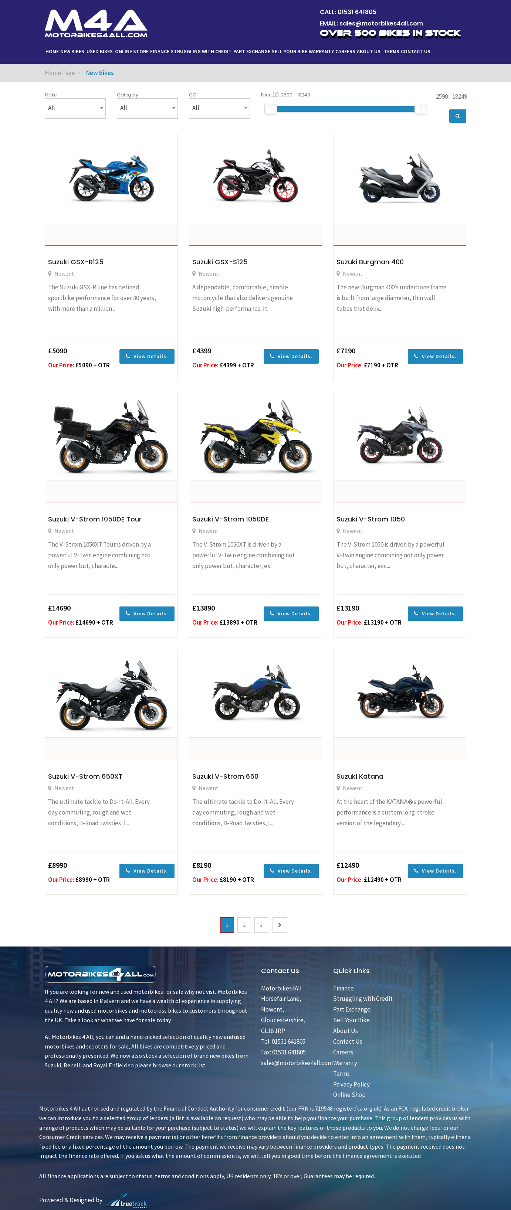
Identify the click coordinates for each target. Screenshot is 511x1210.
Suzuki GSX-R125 (76, 261)
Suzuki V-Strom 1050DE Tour (95, 519)
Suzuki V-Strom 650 (225, 776)
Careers (345, 51)
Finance (159, 51)
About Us (369, 51)
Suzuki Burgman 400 (370, 261)
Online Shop (349, 1095)
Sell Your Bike (289, 51)
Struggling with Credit (201, 51)
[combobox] (75, 108)
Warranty (321, 51)
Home (52, 51)
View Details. (147, 356)
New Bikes (72, 51)
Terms (391, 51)
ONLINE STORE (132, 51)
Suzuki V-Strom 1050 (370, 519)
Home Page (60, 73)
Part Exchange (251, 51)
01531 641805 (357, 12)
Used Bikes (100, 51)
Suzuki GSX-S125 (220, 261)
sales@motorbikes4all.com (381, 23)
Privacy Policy (351, 1084)
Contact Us (415, 51)
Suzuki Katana (359, 776)
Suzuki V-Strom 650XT (85, 776)
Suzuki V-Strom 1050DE (230, 519)
